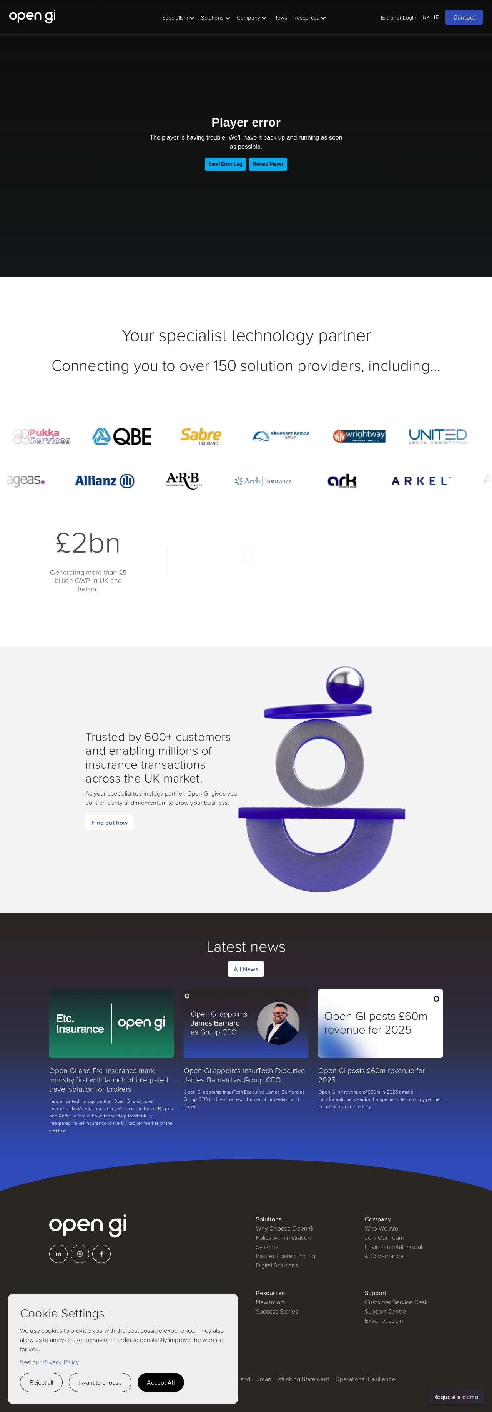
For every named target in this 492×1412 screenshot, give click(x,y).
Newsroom (270, 1302)
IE (436, 17)
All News (246, 969)
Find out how (109, 822)
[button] (178, 17)
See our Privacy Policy (50, 1362)
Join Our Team (384, 1237)
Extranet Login (384, 1320)
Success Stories (277, 1311)
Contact (464, 17)
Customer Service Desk (396, 1302)
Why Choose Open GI (285, 1228)
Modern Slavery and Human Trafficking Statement (262, 1379)
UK (426, 17)
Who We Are (382, 1228)
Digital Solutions (277, 1265)
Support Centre (385, 1311)
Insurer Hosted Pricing (286, 1256)
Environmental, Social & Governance (393, 1251)
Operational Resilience (365, 1379)
